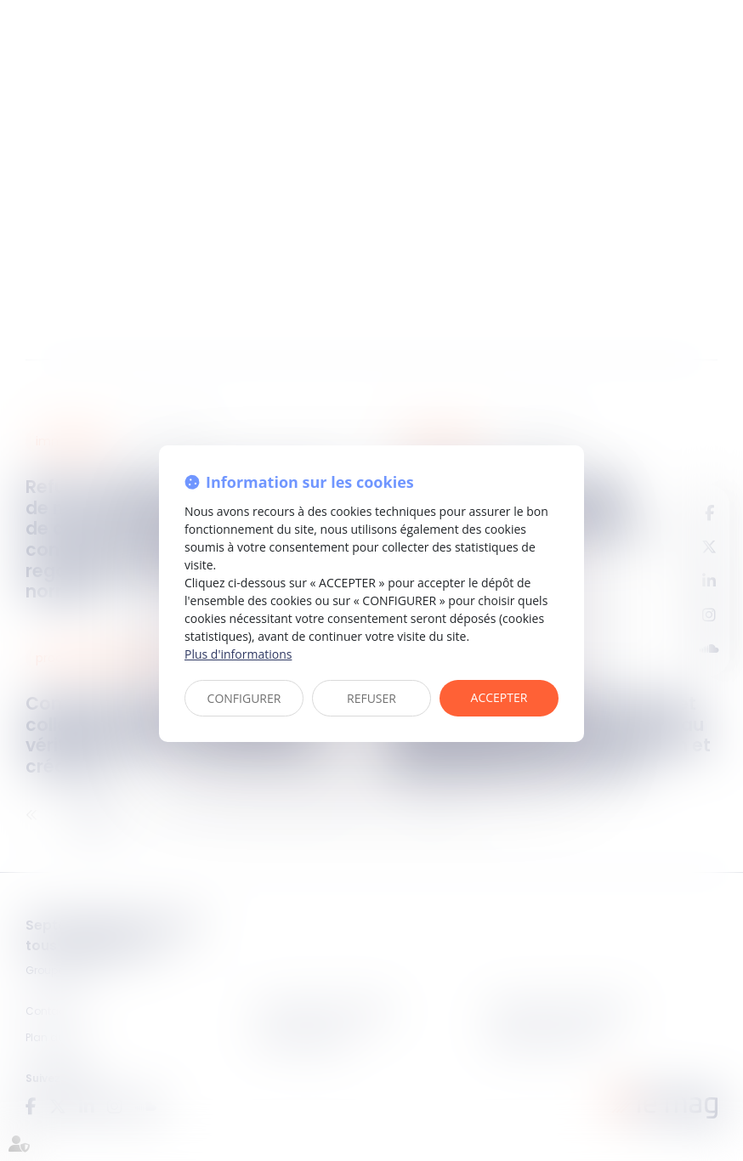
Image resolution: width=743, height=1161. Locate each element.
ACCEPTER (499, 697)
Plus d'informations (238, 654)
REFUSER (371, 698)
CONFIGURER (244, 698)
